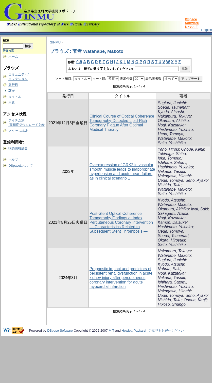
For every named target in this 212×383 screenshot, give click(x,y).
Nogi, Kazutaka (171, 125)
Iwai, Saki (199, 209)
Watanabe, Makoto (174, 138)
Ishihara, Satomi (172, 163)
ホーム (13, 57)
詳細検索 (8, 50)
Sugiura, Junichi (172, 103)
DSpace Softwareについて (192, 23)
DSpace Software (60, 330)
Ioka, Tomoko (169, 158)
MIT (111, 330)
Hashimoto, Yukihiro (175, 129)
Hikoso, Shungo (172, 304)
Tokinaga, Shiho (172, 154)
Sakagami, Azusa (173, 213)
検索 (6, 40)
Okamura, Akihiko (173, 121)
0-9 (79, 62)
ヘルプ (13, 159)
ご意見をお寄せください (166, 330)
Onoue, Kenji (192, 149)
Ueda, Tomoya (170, 134)
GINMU (55, 42)
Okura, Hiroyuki (171, 240)
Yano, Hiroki (168, 149)
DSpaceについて (20, 165)
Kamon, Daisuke (172, 222)
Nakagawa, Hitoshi (174, 176)
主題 (11, 102)
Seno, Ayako (196, 180)
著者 (11, 91)
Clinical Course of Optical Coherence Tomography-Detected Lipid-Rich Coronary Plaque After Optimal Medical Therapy (121, 123)
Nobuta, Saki (169, 269)
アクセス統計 (18, 131)
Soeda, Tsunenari (173, 107)
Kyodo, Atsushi (171, 112)
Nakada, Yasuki (171, 171)
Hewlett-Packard (134, 330)
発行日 (13, 85)
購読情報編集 (18, 148)
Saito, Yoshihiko (172, 143)
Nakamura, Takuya (174, 116)
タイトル (14, 97)
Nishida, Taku (169, 185)
